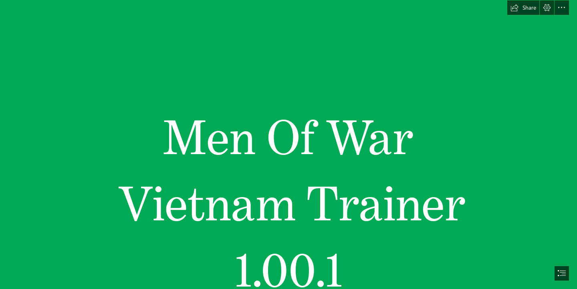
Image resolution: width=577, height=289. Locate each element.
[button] (523, 7)
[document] (288, 144)
